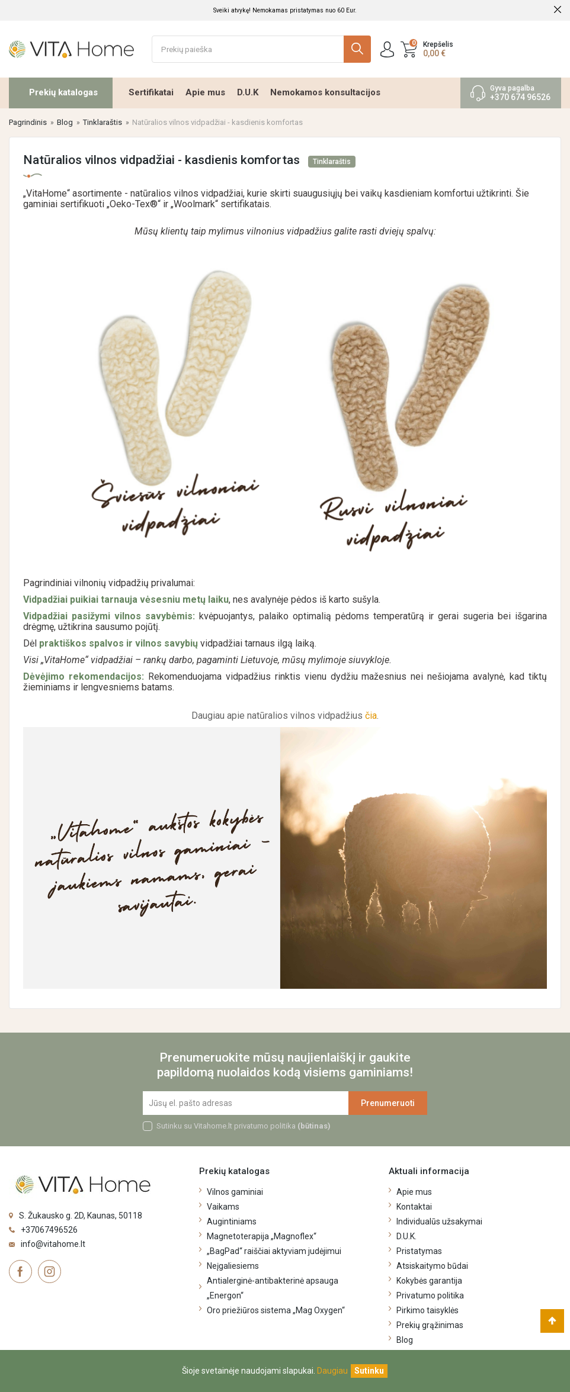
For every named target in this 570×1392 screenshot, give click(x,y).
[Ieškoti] (262, 49)
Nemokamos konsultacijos (325, 92)
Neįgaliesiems (233, 1266)
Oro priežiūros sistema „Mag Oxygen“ (276, 1310)
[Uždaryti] (369, 1371)
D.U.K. (406, 1236)
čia (371, 715)
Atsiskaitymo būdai (432, 1266)
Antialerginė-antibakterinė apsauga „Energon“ (272, 1288)
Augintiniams (232, 1221)
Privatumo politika (430, 1295)
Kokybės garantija (429, 1280)
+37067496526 (49, 1230)
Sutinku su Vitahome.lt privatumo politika (243, 1125)
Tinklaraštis (332, 161)
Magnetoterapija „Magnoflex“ (261, 1236)
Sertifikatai (151, 92)
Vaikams (223, 1206)
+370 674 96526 (520, 97)
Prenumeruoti (388, 1103)
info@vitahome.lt (53, 1244)
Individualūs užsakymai (439, 1221)
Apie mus (205, 92)
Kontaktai (414, 1206)
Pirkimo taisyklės (427, 1310)
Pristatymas (419, 1251)
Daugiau (332, 1370)
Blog (404, 1340)
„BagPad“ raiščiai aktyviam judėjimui (274, 1251)
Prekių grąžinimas (429, 1325)
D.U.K (247, 92)
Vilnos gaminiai (235, 1192)
